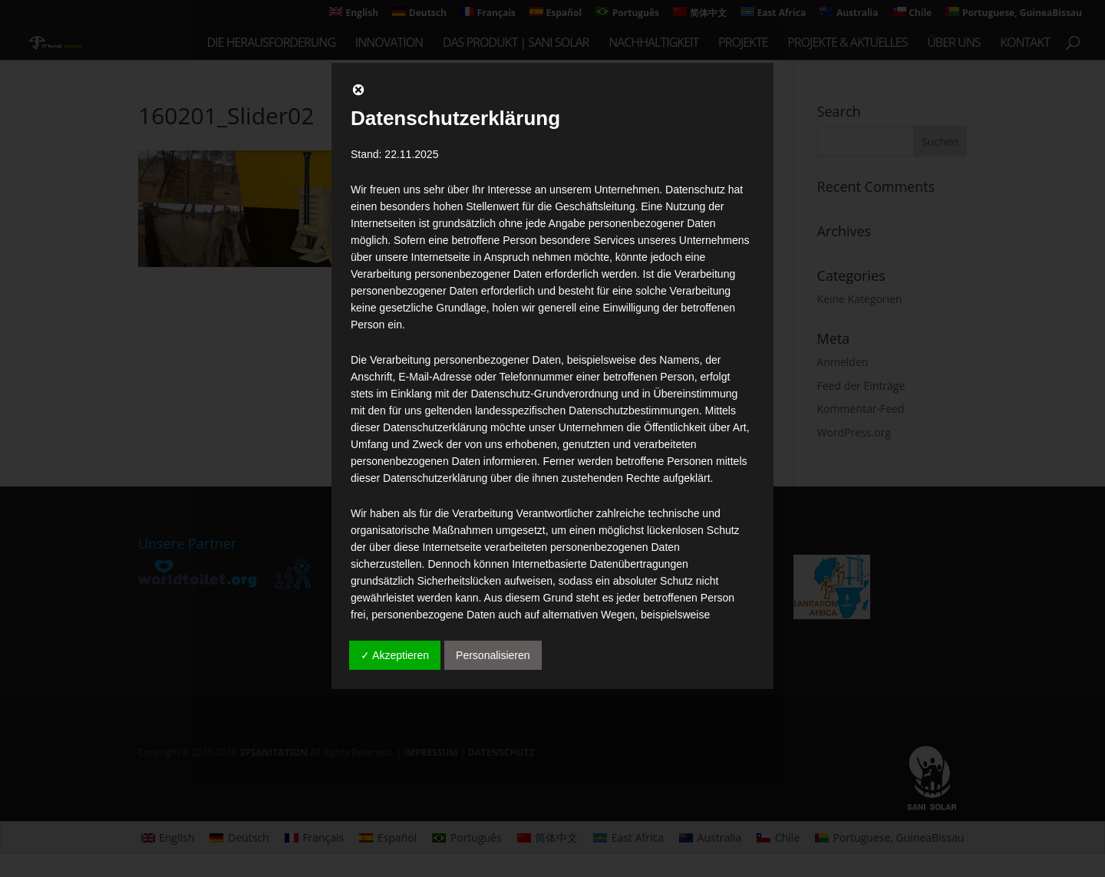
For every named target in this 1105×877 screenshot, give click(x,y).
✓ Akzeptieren (395, 655)
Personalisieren (493, 655)
